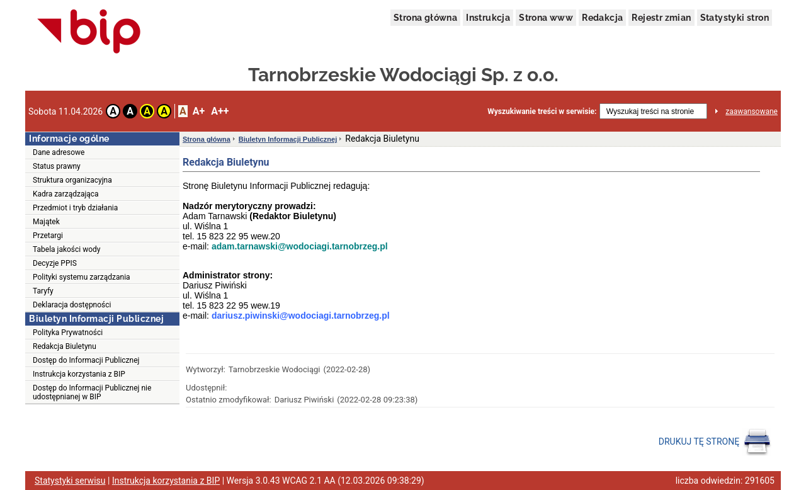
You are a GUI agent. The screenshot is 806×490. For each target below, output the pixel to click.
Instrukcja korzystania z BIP (79, 374)
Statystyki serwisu (70, 481)
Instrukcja (488, 18)
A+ (199, 111)
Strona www (546, 18)
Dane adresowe (58, 152)
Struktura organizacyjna (72, 180)
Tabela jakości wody (67, 249)
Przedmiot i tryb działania (75, 207)
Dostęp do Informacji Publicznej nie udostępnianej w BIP (92, 392)
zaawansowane (751, 111)
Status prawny (57, 166)
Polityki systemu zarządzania (81, 277)
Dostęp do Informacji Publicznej (86, 360)
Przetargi (48, 235)
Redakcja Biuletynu (64, 346)
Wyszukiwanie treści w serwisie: (541, 111)
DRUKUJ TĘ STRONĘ (715, 442)
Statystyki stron (734, 18)
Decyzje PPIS (55, 263)
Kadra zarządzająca (66, 194)
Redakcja (602, 18)
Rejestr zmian (661, 18)
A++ (220, 111)
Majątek (46, 221)
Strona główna (425, 18)
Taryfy (43, 291)
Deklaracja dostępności (72, 304)
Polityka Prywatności (68, 332)
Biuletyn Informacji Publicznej (288, 139)
